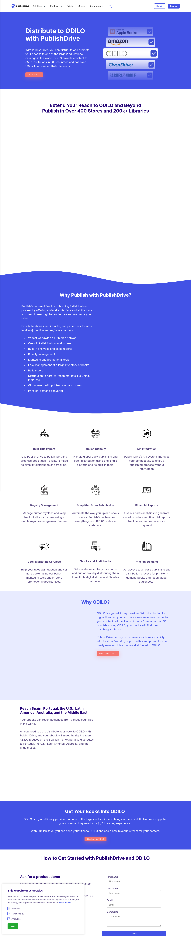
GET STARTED (35, 75)
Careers (137, 916)
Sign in (159, 6)
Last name (112, 737)
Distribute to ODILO (109, 526)
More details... (66, 902)
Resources (96, 6)
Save (13, 926)
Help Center (102, 925)
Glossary (100, 920)
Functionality (18, 913)
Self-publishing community (109, 930)
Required (16, 908)
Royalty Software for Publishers (36, 934)
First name (112, 725)
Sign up (174, 6)
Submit (134, 782)
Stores (83, 6)
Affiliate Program (104, 934)
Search (111, 6)
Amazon (62, 934)
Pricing (72, 6)
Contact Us (139, 925)
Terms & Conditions (143, 934)
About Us (138, 920)
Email (110, 749)
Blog (98, 916)
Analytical (16, 918)
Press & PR (138, 930)
